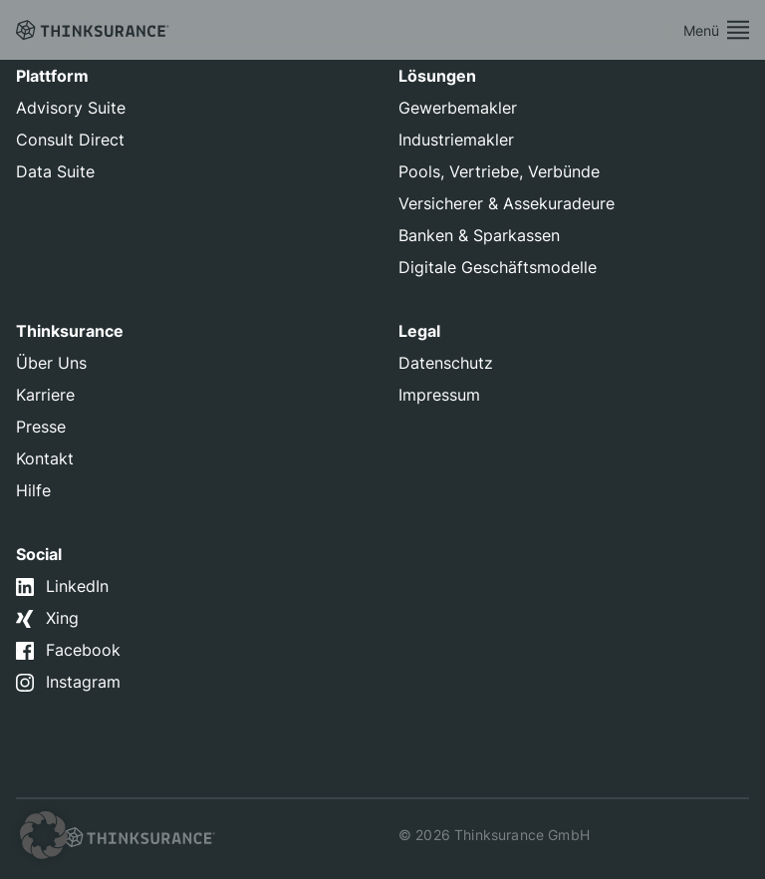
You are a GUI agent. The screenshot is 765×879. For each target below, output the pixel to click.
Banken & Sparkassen (479, 235)
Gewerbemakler (457, 108)
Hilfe (33, 490)
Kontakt (45, 458)
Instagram (83, 682)
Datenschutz (445, 363)
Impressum (439, 395)
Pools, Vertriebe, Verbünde (499, 171)
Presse (41, 427)
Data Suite (55, 171)
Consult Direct (70, 139)
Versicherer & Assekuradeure (506, 203)
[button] (44, 835)
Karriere (45, 395)
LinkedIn (77, 586)
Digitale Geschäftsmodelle (497, 267)
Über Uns (51, 363)
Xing (62, 618)
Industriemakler (456, 139)
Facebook (83, 650)
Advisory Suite (71, 108)
